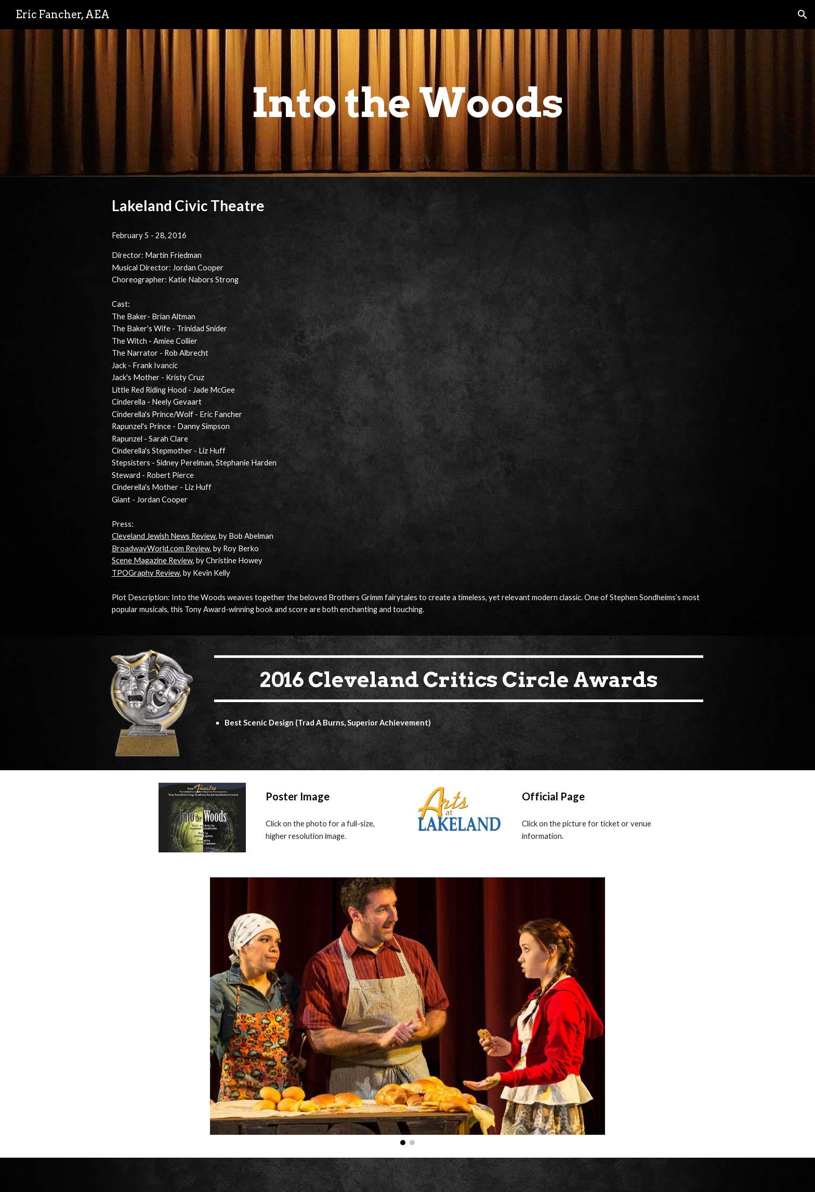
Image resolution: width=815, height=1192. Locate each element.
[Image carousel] (407, 1011)
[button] (802, 14)
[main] (407, 103)
